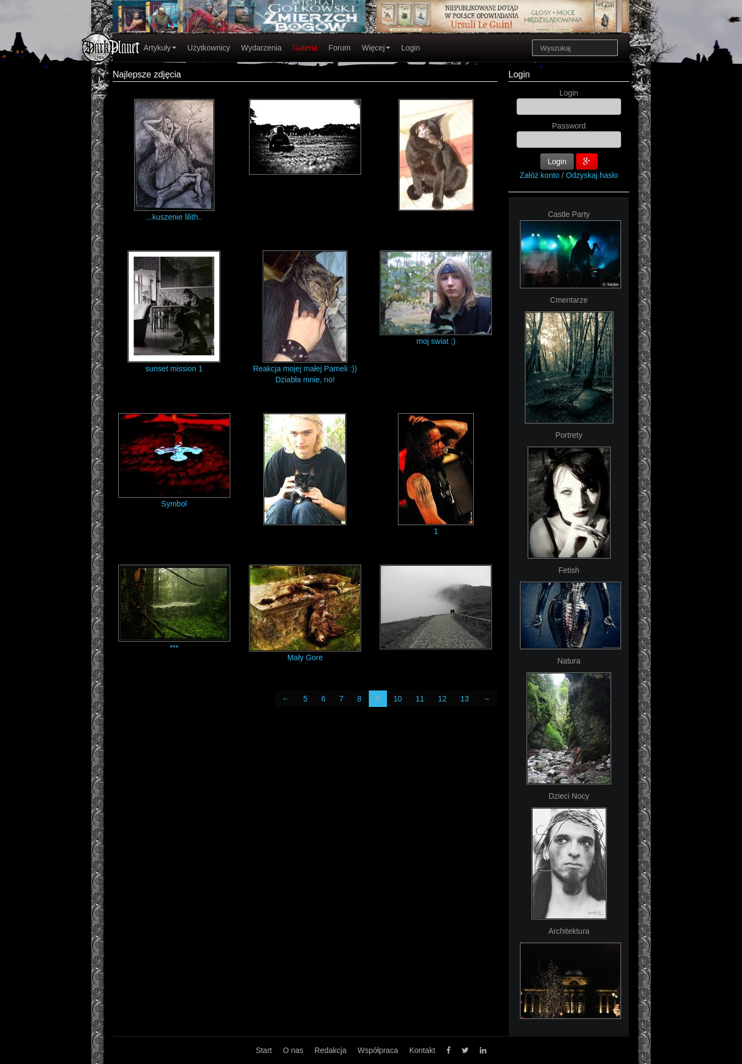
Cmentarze (569, 300)
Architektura (569, 931)
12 (442, 698)
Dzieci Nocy (569, 796)
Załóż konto (540, 175)
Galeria (304, 47)
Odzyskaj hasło (592, 175)
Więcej (376, 47)
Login (410, 47)
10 (398, 698)
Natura (568, 660)
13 (464, 698)
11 (420, 698)
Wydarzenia (261, 47)
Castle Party (569, 214)
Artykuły (159, 47)
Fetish (568, 570)
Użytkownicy (208, 47)
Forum (340, 47)
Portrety (568, 435)
